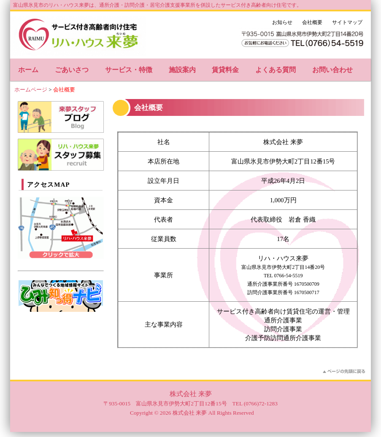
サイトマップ (347, 22)
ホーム (28, 69)
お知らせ (282, 22)
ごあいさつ (72, 69)
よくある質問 (275, 69)
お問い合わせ (332, 69)
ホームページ (30, 89)
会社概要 (312, 22)
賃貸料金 (225, 69)
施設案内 (182, 69)
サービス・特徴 (128, 69)
